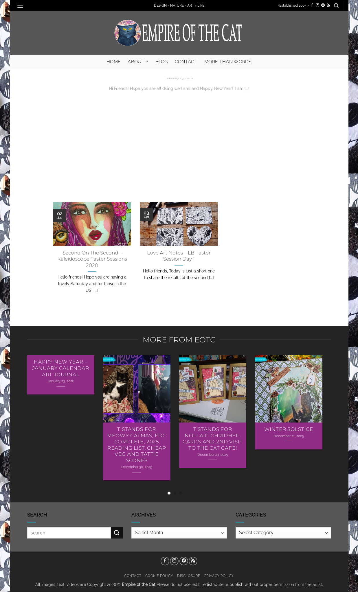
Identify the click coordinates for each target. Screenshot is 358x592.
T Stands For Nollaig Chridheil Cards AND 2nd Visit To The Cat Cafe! (213, 438)
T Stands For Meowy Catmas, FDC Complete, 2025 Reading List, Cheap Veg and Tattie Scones (136, 444)
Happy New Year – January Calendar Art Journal (60, 368)
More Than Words (227, 61)
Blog (161, 61)
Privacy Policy (219, 575)
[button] (20, 5)
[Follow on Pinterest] (323, 5)
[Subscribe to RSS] (328, 5)
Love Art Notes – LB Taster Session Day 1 (179, 256)
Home (114, 61)
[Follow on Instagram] (317, 5)
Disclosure (188, 575)
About (138, 61)
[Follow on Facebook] (312, 5)
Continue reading (179, 99)
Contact (186, 61)
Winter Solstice (288, 429)
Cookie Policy (159, 575)
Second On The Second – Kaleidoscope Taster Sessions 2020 (92, 259)
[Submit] (116, 532)
